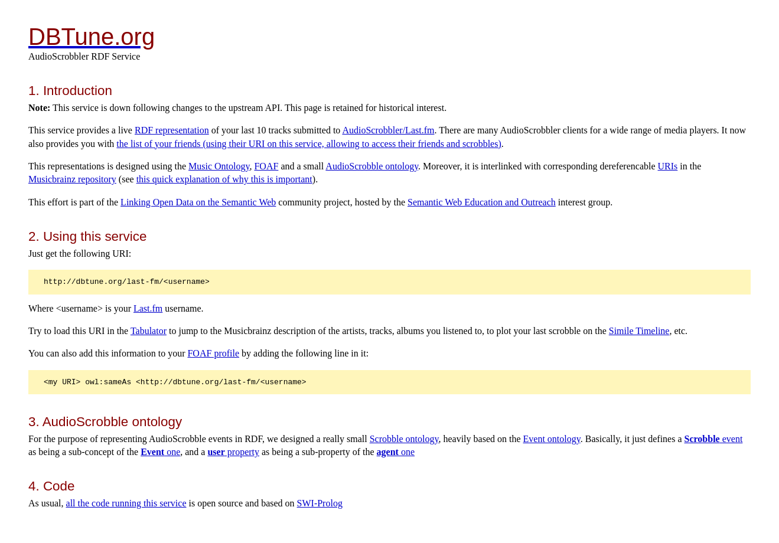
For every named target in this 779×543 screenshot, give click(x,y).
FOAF (266, 166)
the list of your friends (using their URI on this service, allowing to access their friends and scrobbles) (308, 144)
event (714, 439)
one (160, 452)
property (233, 452)
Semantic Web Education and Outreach (482, 202)
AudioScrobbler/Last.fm (388, 130)
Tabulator (149, 331)
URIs (668, 166)
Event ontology (552, 439)
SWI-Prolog (320, 503)
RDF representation (172, 130)
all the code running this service (126, 503)
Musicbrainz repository (72, 179)
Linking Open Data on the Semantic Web (198, 202)
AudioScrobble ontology (371, 166)
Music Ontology (218, 166)
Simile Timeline (639, 331)
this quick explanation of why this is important (224, 179)
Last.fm (147, 308)
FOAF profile (213, 353)
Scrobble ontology (404, 439)
